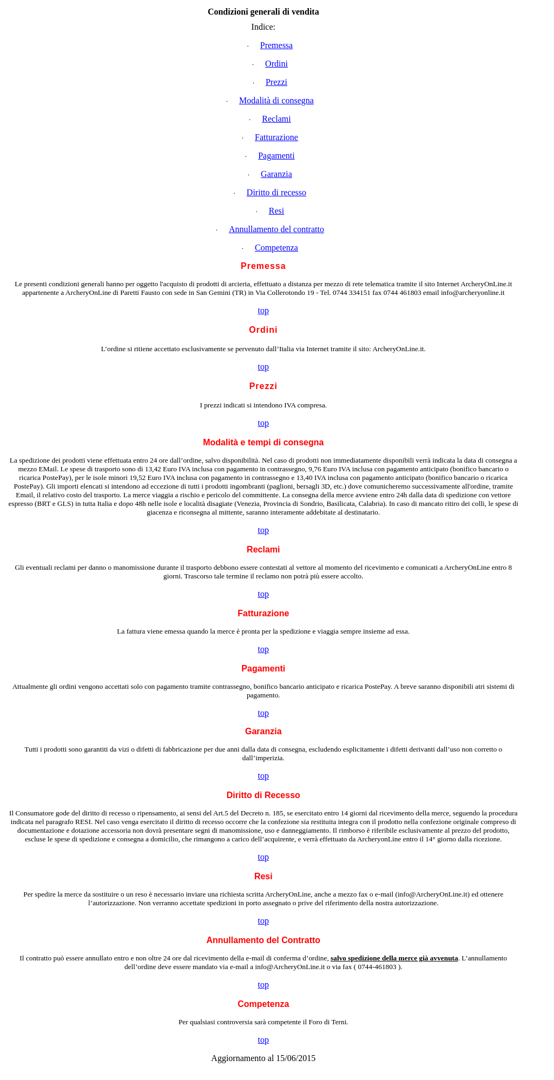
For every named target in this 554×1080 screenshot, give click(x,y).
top (263, 310)
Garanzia (276, 174)
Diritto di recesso (276, 192)
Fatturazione (276, 137)
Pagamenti (276, 155)
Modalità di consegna (276, 100)
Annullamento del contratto (276, 229)
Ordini (276, 63)
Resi (276, 210)
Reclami (276, 118)
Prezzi (276, 82)
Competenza (276, 247)
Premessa (276, 45)
